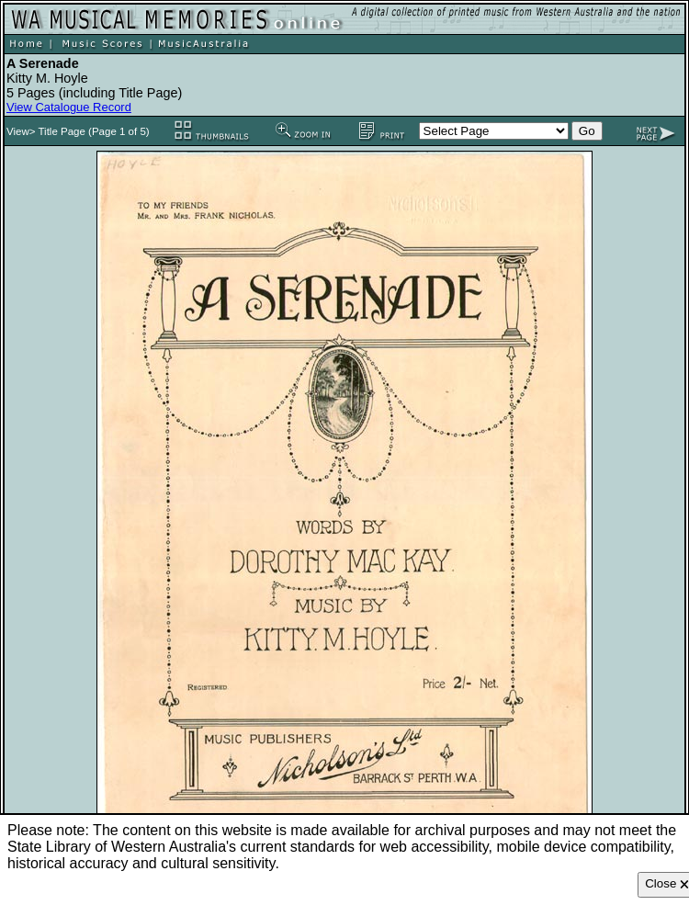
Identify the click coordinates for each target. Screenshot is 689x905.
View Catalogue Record (68, 107)
